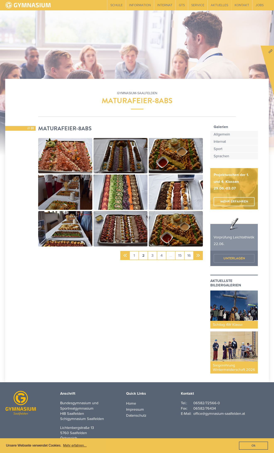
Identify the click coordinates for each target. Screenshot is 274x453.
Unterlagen (234, 258)
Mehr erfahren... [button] (75, 445)
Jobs (260, 5)
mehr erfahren (234, 201)
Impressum (135, 409)
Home (131, 403)
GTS (182, 5)
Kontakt (242, 5)
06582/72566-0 (206, 403)
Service (197, 5)
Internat (164, 5)
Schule (116, 5)
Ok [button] (254, 445)
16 (189, 255)
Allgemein (222, 134)
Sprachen (221, 156)
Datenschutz (136, 415)
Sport (218, 149)
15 (180, 255)
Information (140, 5)
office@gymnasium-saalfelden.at (219, 413)
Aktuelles (219, 5)
